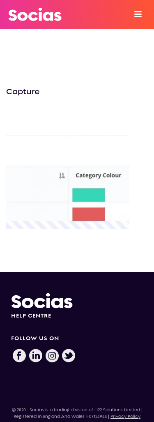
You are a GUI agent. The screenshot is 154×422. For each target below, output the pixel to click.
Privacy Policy (125, 416)
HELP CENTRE (31, 315)
